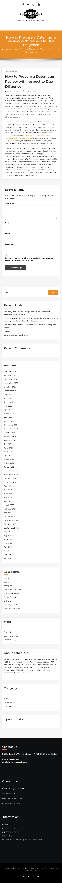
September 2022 (11, 528)
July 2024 (8, 444)
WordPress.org (10, 640)
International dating (12, 589)
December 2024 (11, 425)
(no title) (7, 331)
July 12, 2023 (31, 91)
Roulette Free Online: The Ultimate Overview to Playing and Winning (30, 326)
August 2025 (9, 394)
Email (7, 234)
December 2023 (11, 471)
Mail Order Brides (11, 593)
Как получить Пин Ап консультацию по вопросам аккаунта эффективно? (27, 313)
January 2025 (9, 421)
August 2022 (9, 532)
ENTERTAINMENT (10, 832)
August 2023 (9, 486)
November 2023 (11, 475)
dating (6, 582)
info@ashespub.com (17, 762)
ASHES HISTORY (9, 828)
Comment (10, 204)
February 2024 (10, 463)
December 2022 (11, 516)
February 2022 (10, 555)
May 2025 (8, 406)
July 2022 (8, 536)
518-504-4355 (15, 759)
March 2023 (9, 505)
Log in (6, 628)
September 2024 (11, 436)
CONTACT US (8, 836)
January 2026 (9, 375)
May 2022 (8, 543)
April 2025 (8, 410)
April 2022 (8, 547)
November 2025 (11, 383)
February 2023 (10, 509)
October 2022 (10, 524)
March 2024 (9, 459)
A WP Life (43, 868)
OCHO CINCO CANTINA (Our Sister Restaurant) (22, 840)
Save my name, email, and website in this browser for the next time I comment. (29, 259)
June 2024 (8, 448)
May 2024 (8, 452)
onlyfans (7, 601)
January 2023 (9, 513)
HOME (5, 824)
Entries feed (9, 632)
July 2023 (8, 490)
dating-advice (9, 586)
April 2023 (8, 501)
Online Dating (10, 597)
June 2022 (8, 539)
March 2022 (9, 551)
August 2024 (9, 440)
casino (6, 578)
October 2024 (10, 433)
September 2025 (11, 391)
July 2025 (8, 398)
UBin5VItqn (14, 91)
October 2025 (10, 387)
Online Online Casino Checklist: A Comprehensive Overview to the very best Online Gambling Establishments (31, 319)
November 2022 (11, 520)
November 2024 (11, 429)
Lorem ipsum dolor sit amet (16, 335)
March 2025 (9, 414)
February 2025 (10, 417)
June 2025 (8, 402)
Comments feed (11, 636)
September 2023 (11, 482)
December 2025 (11, 379)
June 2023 (8, 494)
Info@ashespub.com (35, 20)
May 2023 (8, 497)
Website (9, 244)
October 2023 (10, 478)
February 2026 (10, 372)
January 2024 (9, 467)
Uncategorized (11, 71)
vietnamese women (12, 609)
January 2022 (9, 558)
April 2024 (8, 455)
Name (8, 223)
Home (7, 49)
